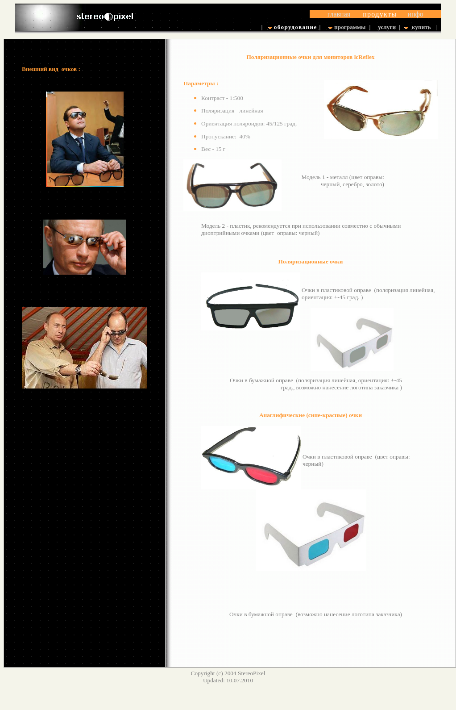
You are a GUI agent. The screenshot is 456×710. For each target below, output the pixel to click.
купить (421, 27)
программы (349, 27)
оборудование (293, 27)
